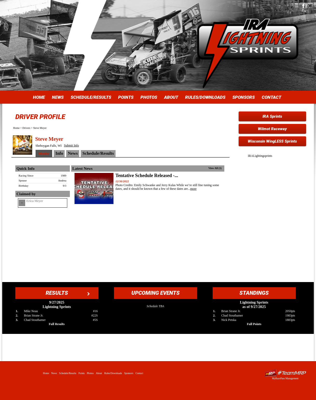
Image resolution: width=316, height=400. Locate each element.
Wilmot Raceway (272, 129)
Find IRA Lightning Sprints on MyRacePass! (310, 6)
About (171, 97)
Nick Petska (228, 320)
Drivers (26, 128)
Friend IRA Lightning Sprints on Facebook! (302, 6)
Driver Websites (285, 373)
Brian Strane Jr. (33, 315)
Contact (271, 97)
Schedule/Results (91, 97)
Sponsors (243, 97)
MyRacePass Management (285, 378)
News (58, 97)
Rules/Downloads (205, 97)
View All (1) (214, 168)
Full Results (57, 324)
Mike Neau (31, 311)
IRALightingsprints (260, 156)
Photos (148, 97)
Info (59, 153)
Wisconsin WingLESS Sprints (272, 141)
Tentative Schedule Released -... (147, 175)
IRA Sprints (272, 116)
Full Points (254, 324)
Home (39, 97)
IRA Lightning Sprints (247, 41)
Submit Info (71, 145)
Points (125, 97)
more (193, 189)
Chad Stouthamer (35, 320)
